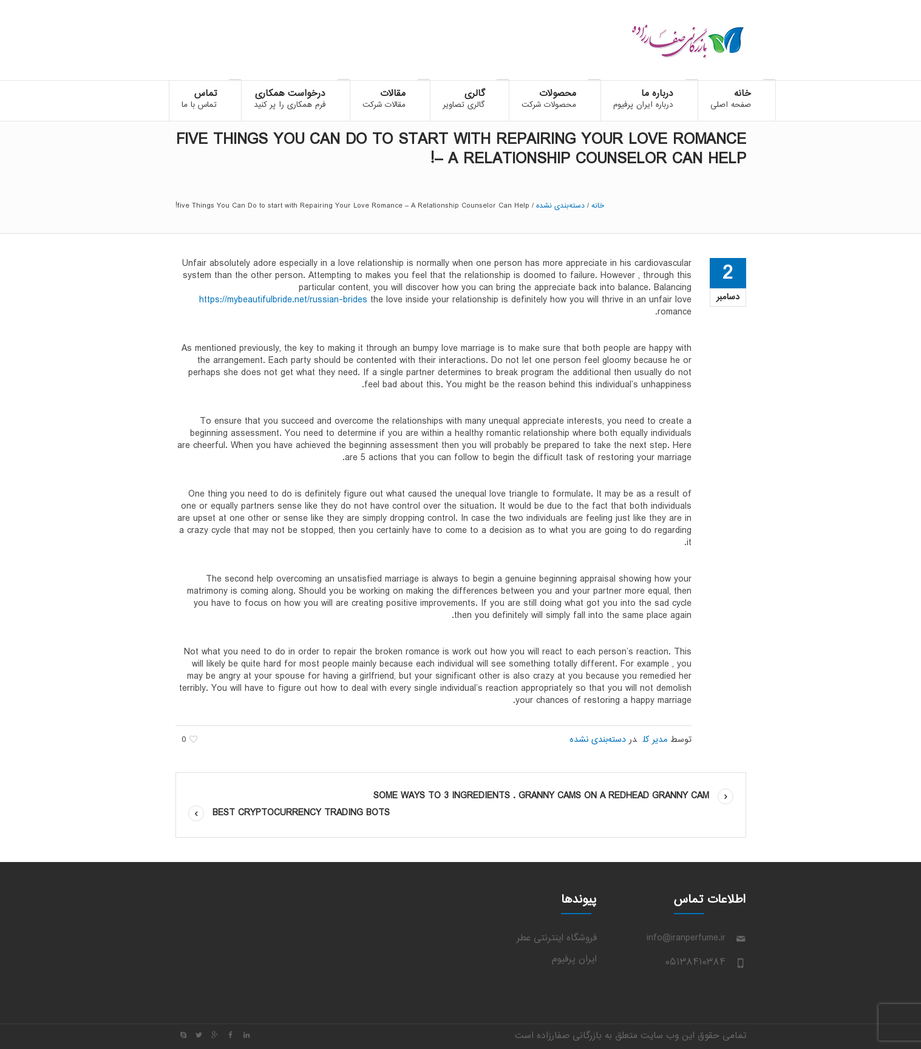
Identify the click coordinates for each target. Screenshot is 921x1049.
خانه (597, 205)
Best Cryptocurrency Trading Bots (301, 813)
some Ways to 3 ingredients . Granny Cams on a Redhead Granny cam (541, 796)
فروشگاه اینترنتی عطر (557, 938)
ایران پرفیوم (574, 959)
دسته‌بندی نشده (560, 205)
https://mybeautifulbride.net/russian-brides (283, 300)
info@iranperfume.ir (686, 938)
